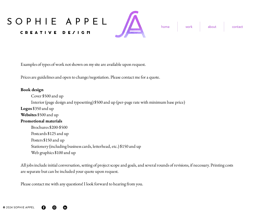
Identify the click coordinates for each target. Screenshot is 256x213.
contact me (130, 77)
